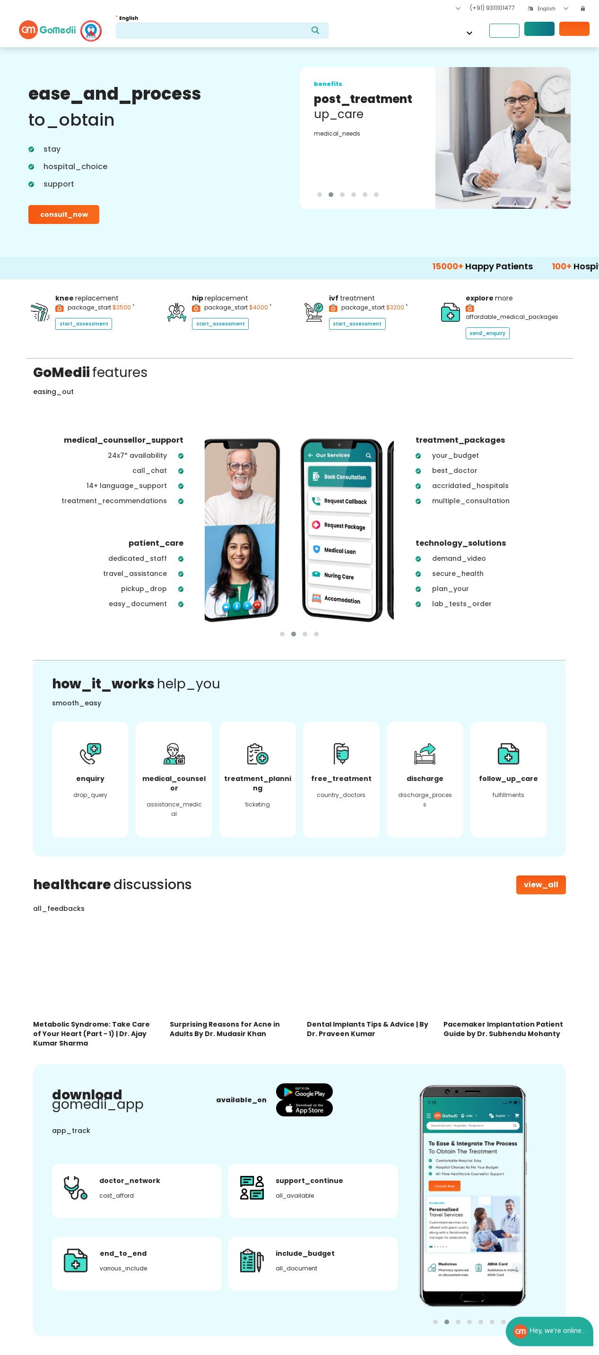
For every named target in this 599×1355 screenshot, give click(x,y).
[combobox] (553, 8)
